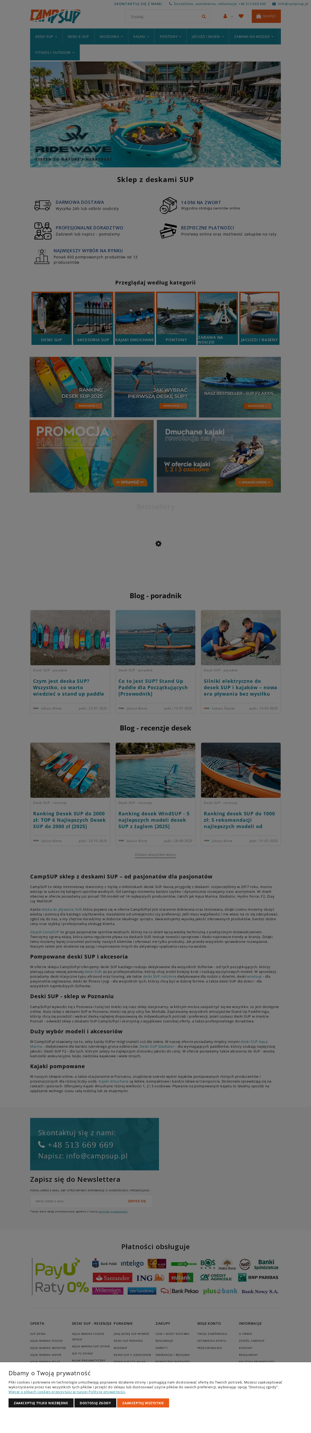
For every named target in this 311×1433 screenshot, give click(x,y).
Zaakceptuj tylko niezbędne (41, 1403)
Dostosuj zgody (95, 1403)
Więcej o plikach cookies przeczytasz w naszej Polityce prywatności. (67, 1391)
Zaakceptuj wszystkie (143, 1403)
